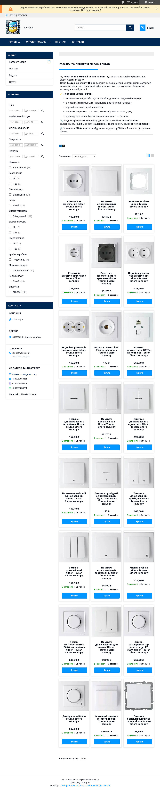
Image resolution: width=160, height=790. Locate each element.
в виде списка (152, 156)
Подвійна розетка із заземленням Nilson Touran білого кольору (74, 351)
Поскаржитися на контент (72, 785)
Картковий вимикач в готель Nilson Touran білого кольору (106, 720)
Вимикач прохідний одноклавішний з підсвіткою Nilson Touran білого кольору (106, 498)
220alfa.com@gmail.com (24, 374)
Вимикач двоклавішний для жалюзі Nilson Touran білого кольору (106, 647)
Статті (12, 82)
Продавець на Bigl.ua (80, 783)
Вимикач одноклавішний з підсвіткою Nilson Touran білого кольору (74, 424)
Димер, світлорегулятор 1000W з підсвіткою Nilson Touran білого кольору (74, 647)
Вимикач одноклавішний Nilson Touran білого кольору (106, 205)
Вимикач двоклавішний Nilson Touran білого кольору (106, 423)
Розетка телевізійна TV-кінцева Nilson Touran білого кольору (106, 351)
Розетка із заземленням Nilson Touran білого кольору (74, 277)
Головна (14, 42)
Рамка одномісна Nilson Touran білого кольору (138, 204)
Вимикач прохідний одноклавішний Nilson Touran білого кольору (74, 497)
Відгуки (13, 75)
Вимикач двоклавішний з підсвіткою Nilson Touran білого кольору (138, 424)
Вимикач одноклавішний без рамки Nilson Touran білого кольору (139, 720)
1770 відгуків (132, 2)
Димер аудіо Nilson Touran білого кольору (74, 719)
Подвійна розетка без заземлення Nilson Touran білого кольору (138, 277)
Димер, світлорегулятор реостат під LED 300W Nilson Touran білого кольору (138, 647)
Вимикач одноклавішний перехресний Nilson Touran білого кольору (106, 572)
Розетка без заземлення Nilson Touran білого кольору (74, 205)
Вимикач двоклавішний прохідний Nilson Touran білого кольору (138, 498)
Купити (74, 227)
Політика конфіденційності (98, 785)
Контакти (78, 42)
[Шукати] (130, 28)
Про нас (60, 42)
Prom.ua (95, 780)
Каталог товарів (36, 42)
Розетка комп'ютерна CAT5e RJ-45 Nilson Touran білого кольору (139, 351)
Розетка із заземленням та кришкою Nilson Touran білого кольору (106, 278)
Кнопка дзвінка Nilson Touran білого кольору (139, 570)
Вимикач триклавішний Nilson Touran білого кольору (74, 571)
